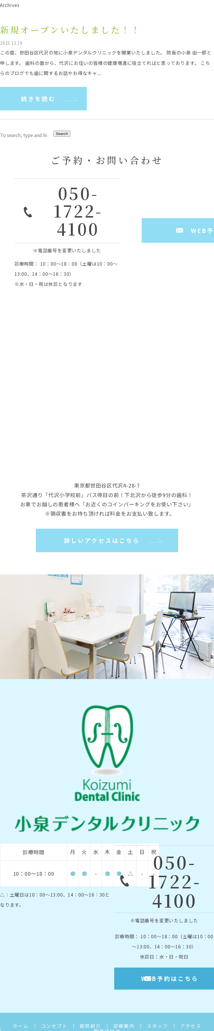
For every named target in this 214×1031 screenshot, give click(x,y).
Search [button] (62, 134)
